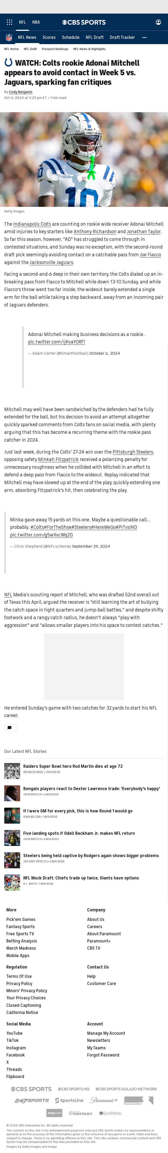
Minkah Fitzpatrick (58, 459)
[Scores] (49, 37)
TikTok (12, 1040)
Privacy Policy (19, 983)
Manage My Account (106, 1033)
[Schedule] (71, 37)
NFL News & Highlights (89, 49)
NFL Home (11, 49)
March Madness (21, 948)
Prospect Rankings (55, 49)
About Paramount (104, 934)
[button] (144, 37)
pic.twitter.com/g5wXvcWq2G (41, 535)
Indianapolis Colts (32, 224)
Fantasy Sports (20, 926)
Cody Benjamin (20, 92)
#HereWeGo (103, 527)
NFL (8, 595)
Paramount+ (99, 941)
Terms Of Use (19, 976)
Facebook (15, 1055)
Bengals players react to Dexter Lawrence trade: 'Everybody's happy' (91, 788)
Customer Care (101, 983)
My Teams (96, 1048)
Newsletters (98, 1040)
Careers (94, 926)
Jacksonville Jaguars (51, 262)
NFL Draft (30, 49)
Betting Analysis (21, 941)
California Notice (22, 1012)
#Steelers (81, 527)
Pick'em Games (21, 919)
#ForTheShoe (58, 527)
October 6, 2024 (105, 353)
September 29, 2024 (91, 546)
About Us (95, 919)
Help (91, 976)
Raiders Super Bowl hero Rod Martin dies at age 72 (73, 766)
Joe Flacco (150, 255)
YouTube (14, 1033)
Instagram (16, 1048)
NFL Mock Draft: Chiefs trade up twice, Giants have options (81, 878)
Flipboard (15, 1076)
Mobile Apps (17, 955)
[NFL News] (27, 37)
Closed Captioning (23, 1005)
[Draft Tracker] (122, 37)
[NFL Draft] (95, 37)
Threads (14, 1069)
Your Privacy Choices (26, 998)
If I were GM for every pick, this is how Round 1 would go (77, 811)
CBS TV (93, 948)
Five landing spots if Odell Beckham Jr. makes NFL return (79, 833)
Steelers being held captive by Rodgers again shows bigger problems (91, 855)
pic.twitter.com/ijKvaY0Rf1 (56, 342)
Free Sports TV (20, 934)
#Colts (37, 527)
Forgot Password (103, 1055)
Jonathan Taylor (144, 231)
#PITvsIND (126, 527)
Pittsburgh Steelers (133, 452)
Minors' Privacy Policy (26, 990)
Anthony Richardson (95, 231)
